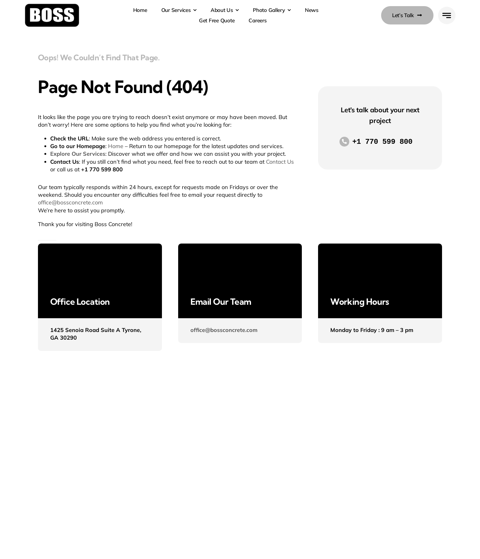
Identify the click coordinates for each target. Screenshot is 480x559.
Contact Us (280, 161)
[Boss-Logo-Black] (52, 5)
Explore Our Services (77, 153)
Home (115, 146)
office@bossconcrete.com (70, 202)
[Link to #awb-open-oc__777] (447, 15)
